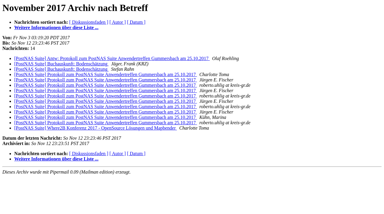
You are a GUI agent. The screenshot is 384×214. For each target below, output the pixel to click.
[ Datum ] (136, 22)
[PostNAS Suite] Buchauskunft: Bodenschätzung (61, 63)
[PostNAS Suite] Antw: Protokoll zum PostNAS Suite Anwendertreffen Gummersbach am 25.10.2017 (112, 58)
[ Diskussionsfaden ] (88, 22)
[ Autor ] (118, 22)
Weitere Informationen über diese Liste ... (56, 27)
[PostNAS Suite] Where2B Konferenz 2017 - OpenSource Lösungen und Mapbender (95, 127)
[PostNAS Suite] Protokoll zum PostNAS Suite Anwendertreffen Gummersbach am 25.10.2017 (105, 74)
